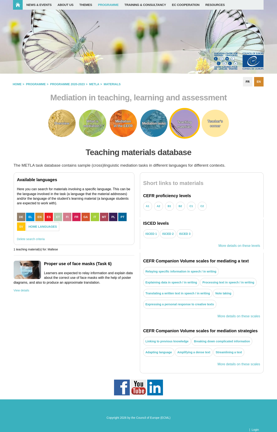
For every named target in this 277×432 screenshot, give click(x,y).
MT (104, 217)
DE (21, 217)
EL (30, 217)
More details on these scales (239, 316)
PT (122, 217)
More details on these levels (239, 245)
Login (255, 429)
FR (77, 217)
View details (21, 290)
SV (21, 226)
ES (49, 217)
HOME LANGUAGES (42, 226)
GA (85, 217)
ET (58, 217)
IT (94, 217)
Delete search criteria (31, 239)
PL (113, 217)
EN (40, 217)
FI (67, 217)
